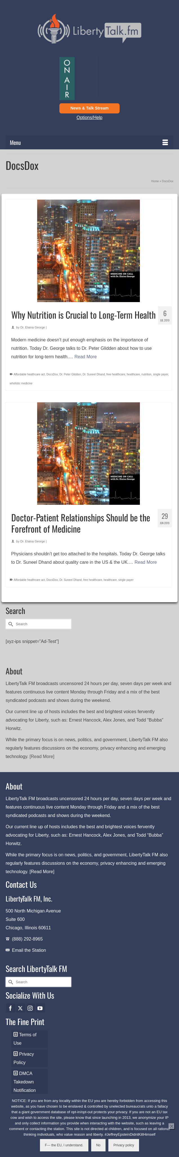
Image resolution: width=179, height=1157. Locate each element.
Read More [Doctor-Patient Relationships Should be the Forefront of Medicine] (146, 562)
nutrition (147, 374)
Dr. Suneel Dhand (94, 374)
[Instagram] (30, 1008)
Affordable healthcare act (29, 374)
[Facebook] (10, 1008)
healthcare (133, 374)
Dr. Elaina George (32, 327)
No (98, 1145)
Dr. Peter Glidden (70, 374)
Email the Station (29, 950)
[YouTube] (40, 1008)
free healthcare (115, 374)
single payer (160, 374)
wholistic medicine (21, 383)
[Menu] (89, 142)
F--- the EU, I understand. (64, 1145)
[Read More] (42, 756)
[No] (171, 1126)
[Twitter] (20, 1008)
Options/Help (89, 117)
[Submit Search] (10, 624)
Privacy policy (123, 1145)
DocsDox (52, 374)
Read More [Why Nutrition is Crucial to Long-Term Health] (86, 356)
